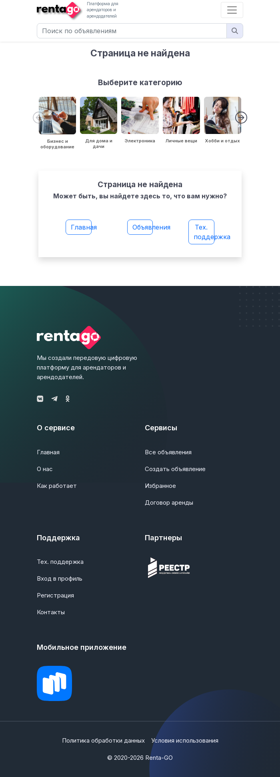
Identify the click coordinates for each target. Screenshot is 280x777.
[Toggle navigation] (232, 10)
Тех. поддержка (204, 232)
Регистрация (55, 595)
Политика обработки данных (103, 740)
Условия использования (184, 740)
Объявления (142, 227)
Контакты (51, 612)
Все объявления (168, 452)
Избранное (160, 485)
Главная (81, 227)
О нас (45, 469)
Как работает (57, 485)
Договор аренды (169, 502)
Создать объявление (175, 469)
